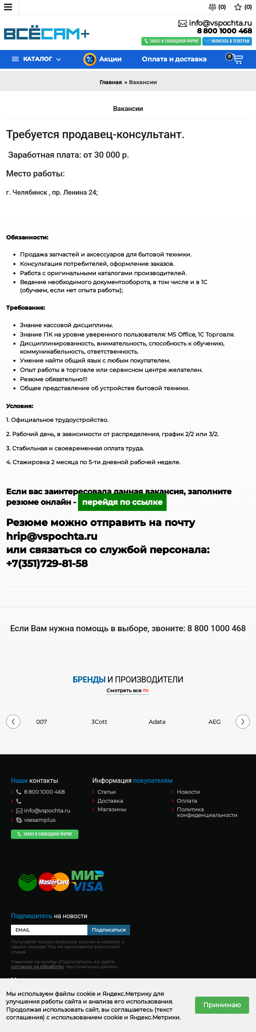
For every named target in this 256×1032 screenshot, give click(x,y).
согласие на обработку (37, 966)
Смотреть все (124, 690)
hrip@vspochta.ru (53, 536)
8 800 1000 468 (224, 31)
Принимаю (222, 1005)
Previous (13, 722)
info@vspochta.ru (215, 23)
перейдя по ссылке (122, 502)
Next (243, 722)
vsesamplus (35, 820)
